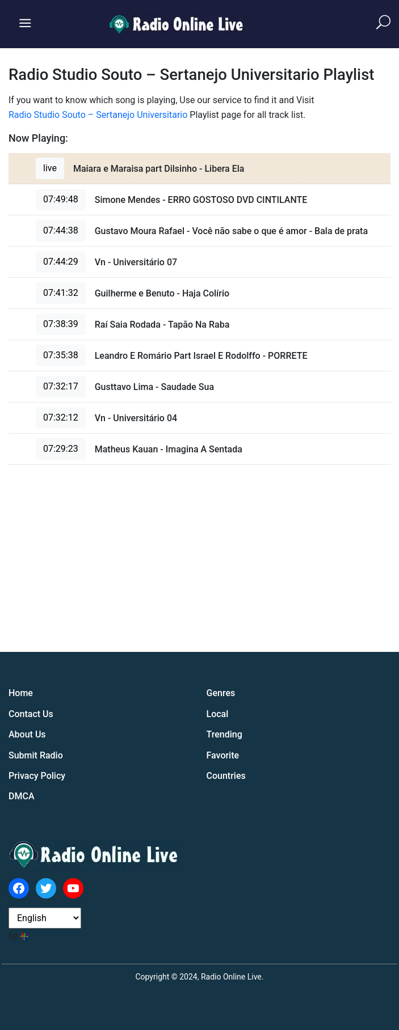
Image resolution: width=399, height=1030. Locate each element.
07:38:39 (60, 324)
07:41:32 (60, 292)
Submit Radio (36, 755)
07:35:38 (60, 355)
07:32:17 (60, 386)
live (50, 168)
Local (218, 714)
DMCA (22, 796)
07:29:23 (60, 448)
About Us (27, 734)
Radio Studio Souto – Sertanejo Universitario (98, 114)
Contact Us (31, 714)
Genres (221, 693)
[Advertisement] (305, 564)
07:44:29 (60, 261)
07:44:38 (60, 230)
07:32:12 (60, 417)
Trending (224, 734)
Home (21, 693)
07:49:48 (60, 199)
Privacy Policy (37, 775)
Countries (226, 775)
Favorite (223, 755)
